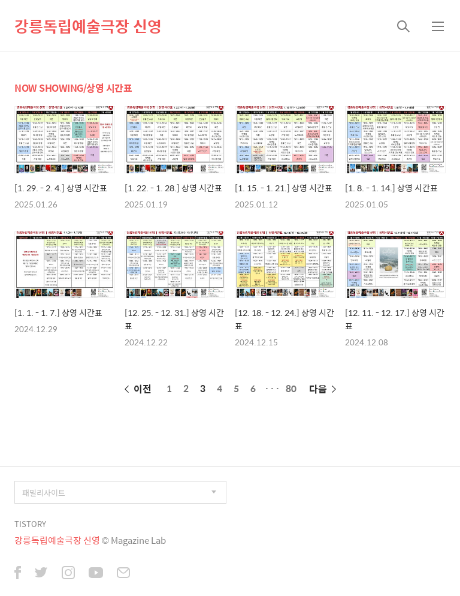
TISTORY (30, 523)
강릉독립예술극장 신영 (88, 26)
